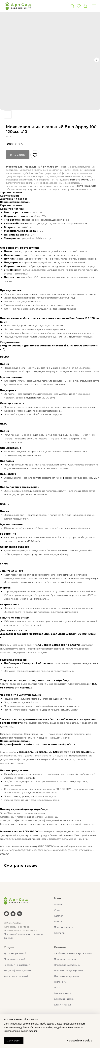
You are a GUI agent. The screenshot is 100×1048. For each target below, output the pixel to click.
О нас (57, 910)
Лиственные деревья (66, 976)
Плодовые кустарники (67, 964)
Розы (57, 987)
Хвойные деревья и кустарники (73, 953)
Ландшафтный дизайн (17, 970)
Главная (58, 904)
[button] (72, 6)
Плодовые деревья (65, 959)
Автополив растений (16, 976)
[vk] (19, 913)
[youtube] (13, 913)
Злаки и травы (62, 1004)
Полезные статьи (64, 927)
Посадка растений (14, 959)
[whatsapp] (6, 913)
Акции (58, 921)
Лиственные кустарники (68, 970)
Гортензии (60, 981)
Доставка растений (15, 953)
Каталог (58, 915)
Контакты (59, 932)
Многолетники (62, 993)
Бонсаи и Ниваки (64, 998)
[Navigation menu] (94, 6)
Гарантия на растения (17, 964)
